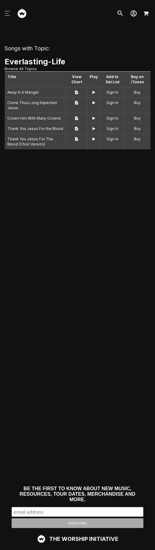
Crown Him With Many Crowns (34, 118)
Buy (137, 92)
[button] (133, 13)
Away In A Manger (23, 92)
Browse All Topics (21, 69)
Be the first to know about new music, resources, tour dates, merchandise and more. (77, 494)
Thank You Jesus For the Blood (35, 128)
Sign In (112, 92)
